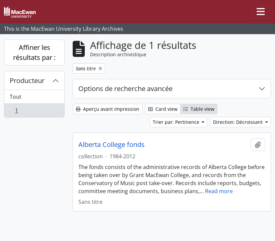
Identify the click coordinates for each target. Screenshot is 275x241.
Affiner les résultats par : (34, 52)
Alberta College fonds (111, 145)
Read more (219, 191)
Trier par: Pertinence (177, 122)
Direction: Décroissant (238, 122)
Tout (15, 96)
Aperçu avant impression (107, 109)
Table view (198, 109)
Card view (163, 109)
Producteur (27, 80)
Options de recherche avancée (125, 88)
